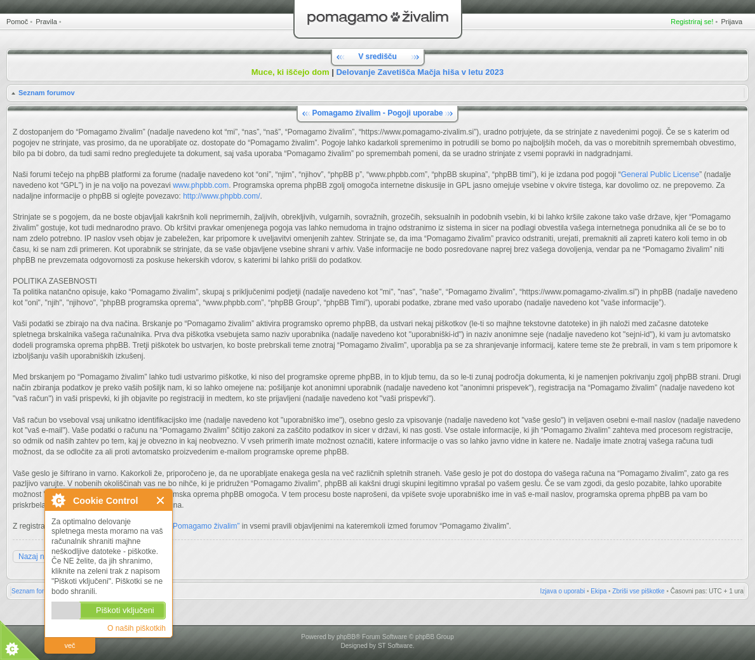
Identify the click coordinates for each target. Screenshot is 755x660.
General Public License (660, 174)
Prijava (731, 21)
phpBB (346, 636)
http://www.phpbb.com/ (221, 196)
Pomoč (17, 21)
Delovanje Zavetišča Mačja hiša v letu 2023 (420, 72)
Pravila (46, 21)
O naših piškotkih (136, 628)
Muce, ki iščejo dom (290, 72)
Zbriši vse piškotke (638, 591)
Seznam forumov (46, 92)
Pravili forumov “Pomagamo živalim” (178, 526)
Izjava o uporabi (562, 591)
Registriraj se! (692, 21)
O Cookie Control (57, 500)
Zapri (161, 500)
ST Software (395, 645)
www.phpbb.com (201, 185)
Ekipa (598, 591)
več (69, 645)
